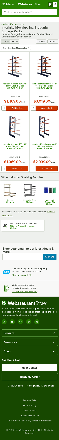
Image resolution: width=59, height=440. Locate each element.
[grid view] (5, 42)
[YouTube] (12, 321)
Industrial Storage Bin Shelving (50, 202)
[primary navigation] (8, 4)
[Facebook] (20, 321)
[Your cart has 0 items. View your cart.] (52, 4)
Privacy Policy (29, 405)
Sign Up (49, 256)
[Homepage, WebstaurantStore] (29, 4)
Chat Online (14, 385)
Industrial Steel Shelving (29, 201)
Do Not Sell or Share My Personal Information (30, 421)
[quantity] (4, 108)
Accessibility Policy (29, 416)
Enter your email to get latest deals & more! (28, 250)
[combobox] (29, 12)
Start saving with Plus (22, 275)
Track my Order (29, 376)
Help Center (29, 367)
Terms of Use (29, 411)
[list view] (14, 42)
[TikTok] (28, 321)
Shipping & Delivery (40, 385)
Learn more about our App (25, 291)
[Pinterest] (36, 321)
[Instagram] (4, 321)
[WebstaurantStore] (29, 303)
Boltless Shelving (10, 201)
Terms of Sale (29, 400)
